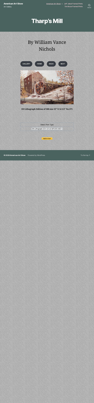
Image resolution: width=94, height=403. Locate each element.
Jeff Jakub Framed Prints (73, 4)
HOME (39, 64)
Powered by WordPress (36, 155)
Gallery (26, 64)
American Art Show (13, 4)
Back (51, 64)
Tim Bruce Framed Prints (73, 6)
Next (63, 64)
